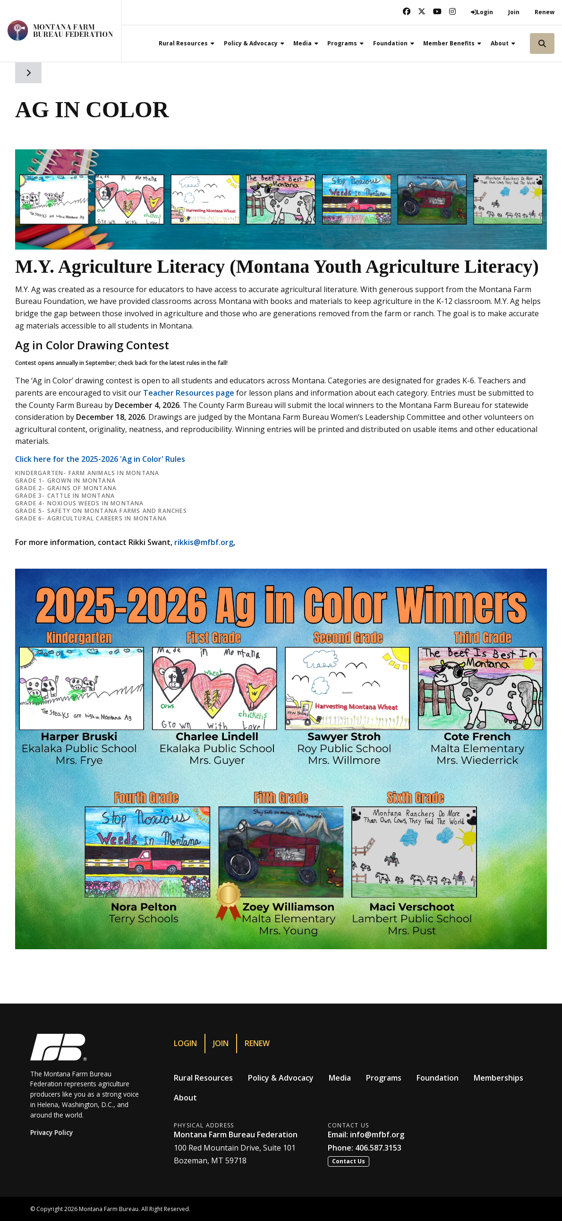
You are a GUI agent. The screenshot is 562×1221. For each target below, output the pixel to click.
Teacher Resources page (188, 393)
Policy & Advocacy (281, 1078)
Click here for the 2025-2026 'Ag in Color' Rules (100, 459)
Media (340, 1078)
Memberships (498, 1078)
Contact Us (348, 1161)
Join (513, 12)
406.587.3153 (378, 1148)
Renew (544, 12)
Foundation (438, 1078)
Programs (383, 1078)
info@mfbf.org (377, 1134)
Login (185, 1043)
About (185, 1097)
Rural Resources (203, 1078)
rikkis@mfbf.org (203, 542)
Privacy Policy (51, 1132)
